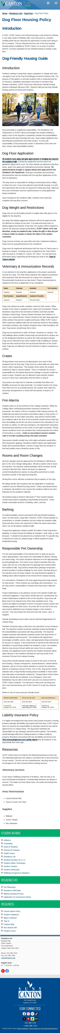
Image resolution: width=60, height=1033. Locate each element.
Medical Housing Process (14, 894)
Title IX (6, 921)
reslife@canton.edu (8, 958)
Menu (56, 3)
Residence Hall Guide (12, 890)
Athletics (7, 840)
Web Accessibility (22, 1028)
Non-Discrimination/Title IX (49, 1028)
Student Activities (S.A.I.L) (14, 860)
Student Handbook (11, 915)
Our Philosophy (10, 887)
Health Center (9, 853)
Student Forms (10, 931)
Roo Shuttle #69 (10, 928)
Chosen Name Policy (12, 911)
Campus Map (9, 924)
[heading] (12, 4)
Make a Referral (10, 918)
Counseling (8, 844)
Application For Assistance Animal (17, 897)
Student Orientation (11, 870)
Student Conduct (10, 866)
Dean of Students (11, 847)
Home (4, 13)
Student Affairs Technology (14, 863)
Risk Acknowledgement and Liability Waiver (20, 740)
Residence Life (15, 13)
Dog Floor (28, 13)
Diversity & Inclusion (12, 850)
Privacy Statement (34, 1028)
